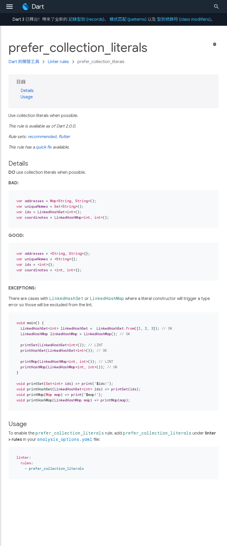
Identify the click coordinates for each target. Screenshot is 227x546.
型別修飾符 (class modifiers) (183, 19)
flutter (64, 136)
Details (27, 90)
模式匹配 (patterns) (128, 19)
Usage (27, 97)
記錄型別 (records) (86, 19)
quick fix (44, 147)
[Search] (218, 7)
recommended (42, 136)
